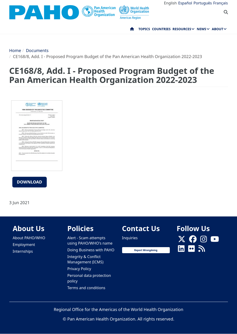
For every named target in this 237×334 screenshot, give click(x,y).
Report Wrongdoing (145, 250)
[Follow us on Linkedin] (181, 249)
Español (185, 3)
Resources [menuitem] (182, 29)
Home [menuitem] (132, 30)
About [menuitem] (217, 29)
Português (203, 3)
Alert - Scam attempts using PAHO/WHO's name (90, 240)
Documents (37, 50)
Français (220, 3)
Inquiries (130, 237)
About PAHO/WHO (29, 237)
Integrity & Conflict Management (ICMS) (85, 259)
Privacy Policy (79, 268)
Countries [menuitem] (161, 29)
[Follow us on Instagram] (203, 240)
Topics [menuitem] (144, 29)
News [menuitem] (201, 29)
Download (29, 182)
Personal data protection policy (89, 278)
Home (15, 50)
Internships (23, 251)
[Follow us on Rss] (201, 249)
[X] (181, 240)
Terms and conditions (86, 287)
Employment (24, 244)
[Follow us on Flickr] (191, 249)
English (170, 3)
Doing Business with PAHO (90, 249)
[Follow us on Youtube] (214, 240)
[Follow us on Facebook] (193, 240)
